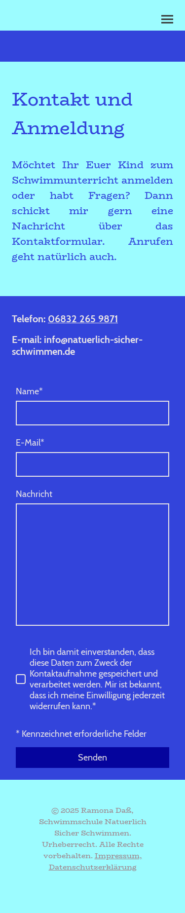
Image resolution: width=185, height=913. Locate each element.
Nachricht (34, 494)
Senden (92, 757)
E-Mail (30, 442)
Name (29, 391)
